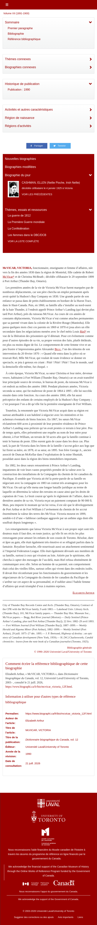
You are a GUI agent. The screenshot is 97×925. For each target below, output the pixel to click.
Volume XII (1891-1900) (16, 13)
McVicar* (8, 276)
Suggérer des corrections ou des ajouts (34, 917)
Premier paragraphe (20, 28)
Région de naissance (19, 118)
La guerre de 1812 (19, 215)
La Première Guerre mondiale (26, 222)
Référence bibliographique (24, 39)
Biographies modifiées (20, 167)
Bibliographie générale (79, 647)
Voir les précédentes (37, 194)
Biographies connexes (20, 67)
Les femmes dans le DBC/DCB (27, 235)
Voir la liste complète (23, 241)
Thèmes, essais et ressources (26, 210)
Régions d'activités (18, 126)
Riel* (83, 331)
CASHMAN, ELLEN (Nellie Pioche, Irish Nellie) (51, 182)
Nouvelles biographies (20, 159)
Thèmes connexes (18, 59)
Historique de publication (22, 84)
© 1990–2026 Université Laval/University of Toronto (63, 651)
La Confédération (18, 228)
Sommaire (12, 22)
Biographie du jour (18, 175)
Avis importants (65, 917)
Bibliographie (16, 33)
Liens (80, 917)
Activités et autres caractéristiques (29, 109)
